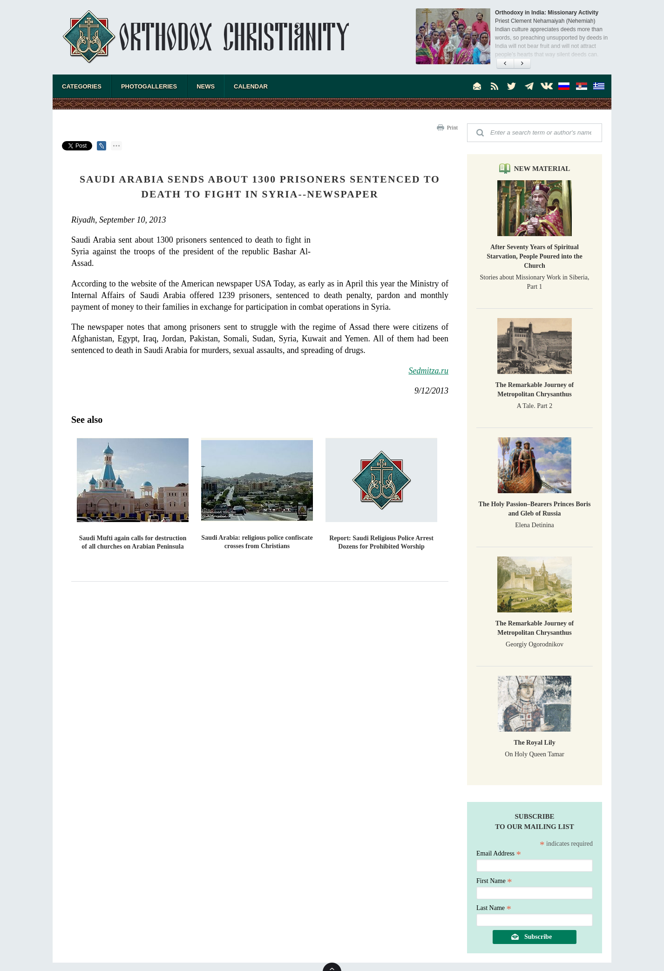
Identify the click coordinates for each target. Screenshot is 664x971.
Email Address (498, 853)
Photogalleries (149, 86)
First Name (494, 880)
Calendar (251, 86)
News (205, 86)
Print (452, 127)
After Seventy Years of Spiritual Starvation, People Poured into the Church (534, 256)
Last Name (493, 907)
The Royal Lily (534, 742)
